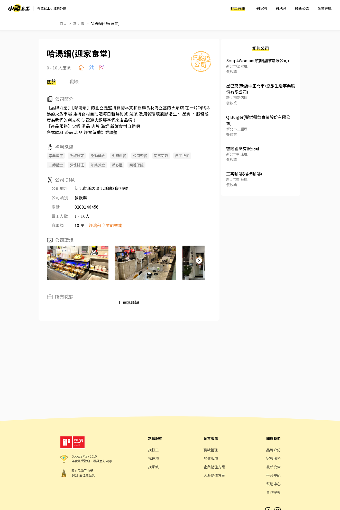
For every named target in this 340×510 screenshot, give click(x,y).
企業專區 (324, 8)
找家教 (153, 466)
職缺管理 (211, 449)
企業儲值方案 (214, 466)
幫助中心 (273, 483)
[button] (199, 260)
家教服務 (273, 458)
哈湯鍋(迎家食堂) (105, 23)
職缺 (74, 81)
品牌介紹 (273, 449)
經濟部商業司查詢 (106, 225)
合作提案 (273, 492)
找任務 (153, 458)
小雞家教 (260, 8)
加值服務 (211, 458)
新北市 (78, 23)
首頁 (63, 23)
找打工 (153, 449)
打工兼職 (238, 8)
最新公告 (302, 8)
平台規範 (273, 475)
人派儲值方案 (214, 475)
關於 (51, 81)
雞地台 (281, 8)
